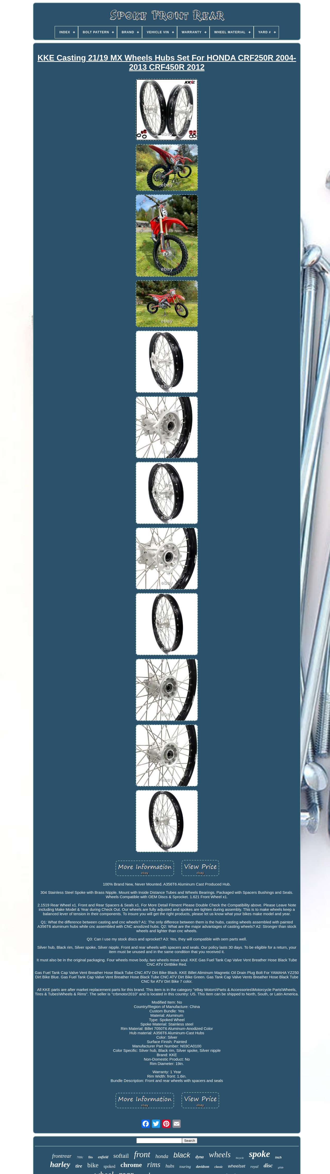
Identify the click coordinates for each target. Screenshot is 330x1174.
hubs (170, 1166)
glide (281, 1167)
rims (153, 1164)
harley (60, 1164)
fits (90, 1157)
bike (92, 1165)
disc (268, 1165)
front (142, 1154)
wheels (219, 1154)
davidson (202, 1167)
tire (78, 1166)
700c (80, 1157)
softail (121, 1155)
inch (278, 1157)
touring (185, 1166)
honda (161, 1156)
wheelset (236, 1166)
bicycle (240, 1157)
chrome (131, 1165)
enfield (103, 1157)
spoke (259, 1154)
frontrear (61, 1156)
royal (254, 1166)
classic (218, 1167)
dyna (199, 1157)
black (182, 1155)
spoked (109, 1166)
